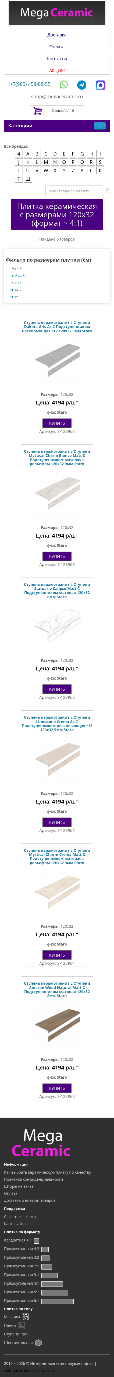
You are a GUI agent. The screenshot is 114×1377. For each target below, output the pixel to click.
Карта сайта (15, 1223)
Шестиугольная (18, 1342)
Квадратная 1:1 (18, 1240)
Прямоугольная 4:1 (21, 1283)
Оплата (57, 47)
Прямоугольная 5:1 (21, 1291)
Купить (57, 423)
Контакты (57, 59)
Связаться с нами (20, 1216)
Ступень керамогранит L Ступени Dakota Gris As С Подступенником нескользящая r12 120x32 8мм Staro (57, 326)
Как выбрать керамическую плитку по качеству (47, 1172)
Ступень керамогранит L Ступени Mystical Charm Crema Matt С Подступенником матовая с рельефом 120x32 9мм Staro (57, 856)
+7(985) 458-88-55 (30, 84)
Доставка (57, 35)
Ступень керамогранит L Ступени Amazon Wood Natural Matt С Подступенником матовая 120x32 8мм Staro (57, 989)
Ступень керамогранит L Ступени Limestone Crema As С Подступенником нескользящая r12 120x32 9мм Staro (57, 723)
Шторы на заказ (18, 1186)
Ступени (11, 1333)
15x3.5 (16, 268)
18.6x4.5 (17, 275)
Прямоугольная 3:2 (21, 1257)
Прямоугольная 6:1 (21, 1300)
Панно (10, 1325)
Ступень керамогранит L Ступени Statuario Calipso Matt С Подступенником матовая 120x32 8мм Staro (57, 590)
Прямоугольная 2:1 (21, 1265)
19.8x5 (16, 282)
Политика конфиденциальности (33, 1179)
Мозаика (12, 1316)
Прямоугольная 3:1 (21, 1274)
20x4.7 (16, 289)
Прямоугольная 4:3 (21, 1248)
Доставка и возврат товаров (30, 1200)
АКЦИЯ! (57, 70)
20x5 (14, 296)
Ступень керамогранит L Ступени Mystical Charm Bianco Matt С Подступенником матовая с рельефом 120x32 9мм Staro (57, 457)
